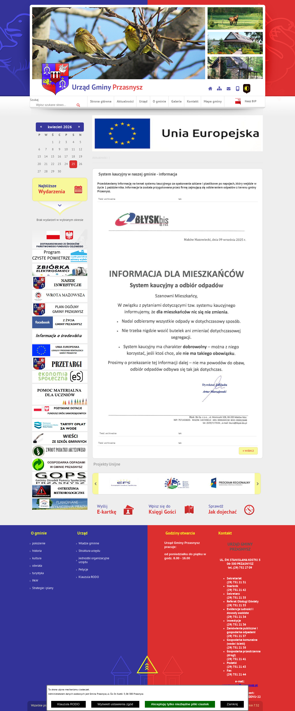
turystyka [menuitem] (38, 573)
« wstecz (248, 451)
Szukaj (34, 100)
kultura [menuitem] (36, 558)
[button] (177, 426)
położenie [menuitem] (38, 544)
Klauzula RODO (68, 704)
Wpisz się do (162, 510)
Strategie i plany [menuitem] (42, 588)
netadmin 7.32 (249, 706)
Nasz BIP (250, 101)
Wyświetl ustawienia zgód (115, 704)
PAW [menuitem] (35, 581)
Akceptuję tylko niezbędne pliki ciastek (180, 704)
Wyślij (106, 510)
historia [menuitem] (37, 551)
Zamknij (232, 704)
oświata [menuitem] (37, 566)
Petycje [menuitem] (83, 570)
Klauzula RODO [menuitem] (89, 577)
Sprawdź (223, 510)
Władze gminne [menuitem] (89, 544)
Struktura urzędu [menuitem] (89, 551)
